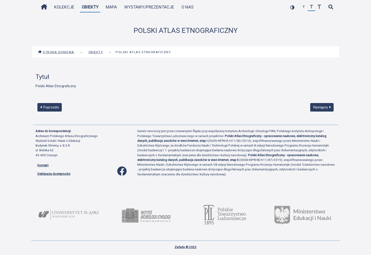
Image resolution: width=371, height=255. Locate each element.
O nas (187, 6)
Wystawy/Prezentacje (149, 6)
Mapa (111, 6)
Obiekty (90, 6)
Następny (322, 107)
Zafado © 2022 (186, 247)
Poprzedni (49, 107)
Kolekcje (64, 6)
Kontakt (43, 165)
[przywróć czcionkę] (311, 7)
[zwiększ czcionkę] (319, 7)
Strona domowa (56, 52)
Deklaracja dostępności (53, 174)
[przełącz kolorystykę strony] (292, 7)
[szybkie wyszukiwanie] (331, 7)
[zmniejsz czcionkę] (304, 7)
